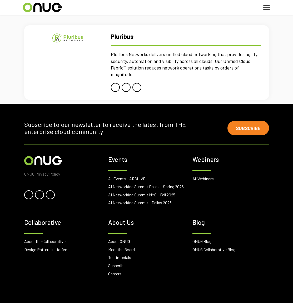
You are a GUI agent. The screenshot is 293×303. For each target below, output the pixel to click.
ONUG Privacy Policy (42, 173)
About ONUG (119, 241)
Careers (115, 273)
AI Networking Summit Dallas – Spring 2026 (146, 186)
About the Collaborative (45, 241)
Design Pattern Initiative (45, 249)
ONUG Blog (201, 241)
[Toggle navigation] (266, 7)
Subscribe (248, 128)
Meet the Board (121, 249)
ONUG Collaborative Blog (213, 249)
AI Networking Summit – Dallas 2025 (140, 202)
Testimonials (119, 257)
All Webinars (203, 178)
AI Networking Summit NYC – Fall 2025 (141, 194)
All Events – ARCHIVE (127, 178)
